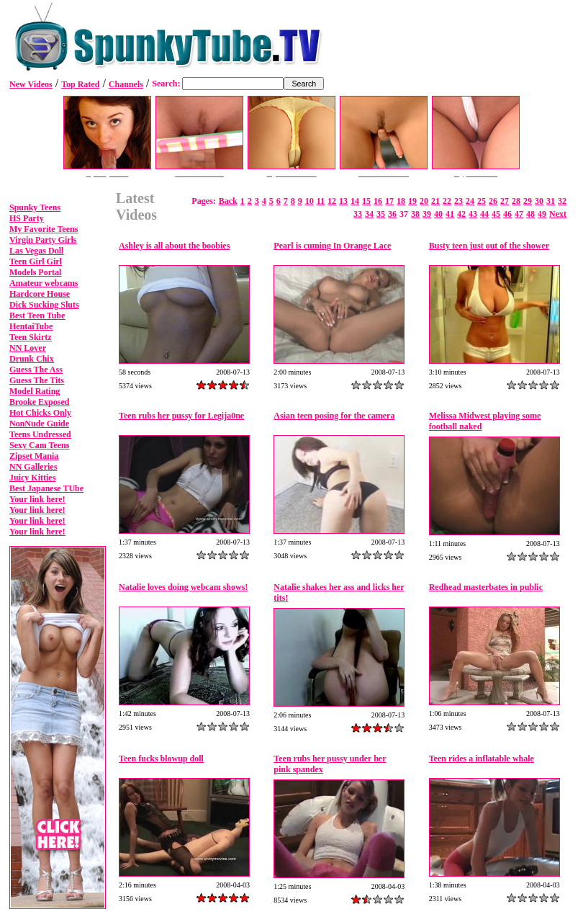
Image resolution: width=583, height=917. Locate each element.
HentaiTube (31, 326)
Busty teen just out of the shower (489, 246)
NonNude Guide (39, 424)
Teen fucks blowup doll (161, 758)
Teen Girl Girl (35, 261)
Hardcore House (39, 294)
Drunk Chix (31, 359)
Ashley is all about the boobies (174, 246)
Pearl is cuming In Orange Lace (332, 246)
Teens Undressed (40, 434)
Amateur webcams (43, 283)
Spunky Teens (34, 207)
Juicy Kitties (32, 478)
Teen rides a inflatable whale (481, 758)
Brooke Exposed (39, 402)
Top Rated (80, 84)
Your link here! (37, 499)
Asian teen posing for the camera (334, 416)
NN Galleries (33, 467)
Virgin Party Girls (43, 240)
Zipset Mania (33, 456)
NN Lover (27, 348)
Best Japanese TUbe (46, 488)
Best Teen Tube (37, 315)
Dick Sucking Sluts (44, 305)
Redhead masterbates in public (486, 587)
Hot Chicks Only (40, 413)
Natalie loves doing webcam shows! (183, 587)
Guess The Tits (36, 380)
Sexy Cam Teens (39, 445)
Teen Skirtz (30, 337)
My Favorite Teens (43, 229)
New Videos (31, 84)
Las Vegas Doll (36, 251)
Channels (126, 84)
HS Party (26, 218)
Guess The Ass (36, 369)
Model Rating (34, 391)
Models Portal (35, 272)
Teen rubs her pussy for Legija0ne (181, 416)
